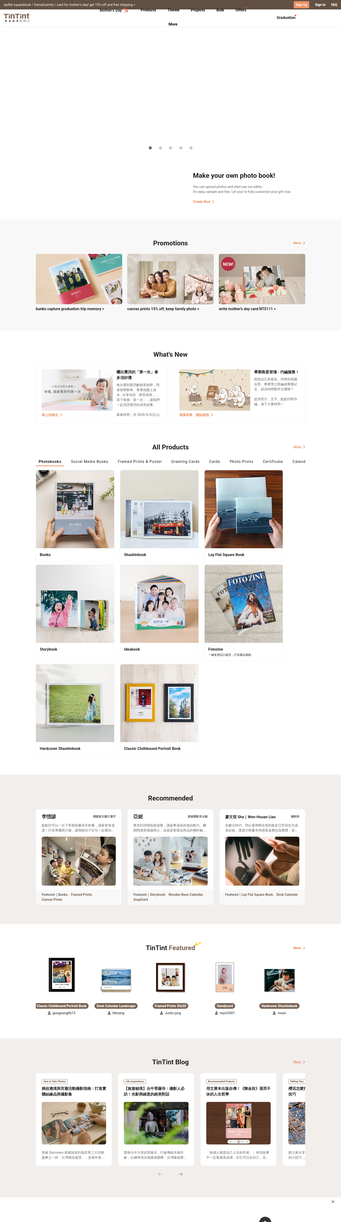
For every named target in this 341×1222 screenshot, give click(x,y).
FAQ (334, 5)
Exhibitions (44, 1179)
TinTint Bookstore (211, 1172)
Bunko (63, 770)
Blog (167, 1179)
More (299, 243)
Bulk (220, 10)
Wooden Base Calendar (186, 770)
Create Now (203, 201)
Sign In (320, 5)
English (296, 1215)
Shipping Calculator (87, 1172)
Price (76, 1179)
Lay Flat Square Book (257, 770)
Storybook (157, 770)
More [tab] (173, 24)
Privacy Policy (133, 1185)
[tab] (148, 10)
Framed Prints (81, 770)
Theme (173, 10)
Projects (198, 10)
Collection (44, 1172)
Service (128, 1179)
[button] (61, 850)
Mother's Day (114, 10)
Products (148, 10)
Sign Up (301, 5)
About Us (171, 1172)
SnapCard (140, 775)
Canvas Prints (52, 775)
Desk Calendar (287, 770)
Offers (240, 10)
